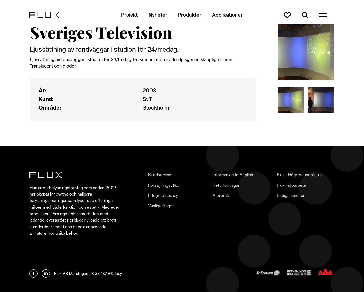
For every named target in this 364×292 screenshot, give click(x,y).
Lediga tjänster (291, 195)
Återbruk (221, 195)
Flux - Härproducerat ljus (299, 174)
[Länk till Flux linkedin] (46, 273)
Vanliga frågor (161, 205)
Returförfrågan (226, 185)
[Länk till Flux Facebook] (33, 273)
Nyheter (157, 15)
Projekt (129, 15)
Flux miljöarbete (291, 185)
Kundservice (159, 174)
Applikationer (227, 15)
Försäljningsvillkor (164, 185)
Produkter (189, 15)
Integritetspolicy (163, 195)
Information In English (233, 174)
